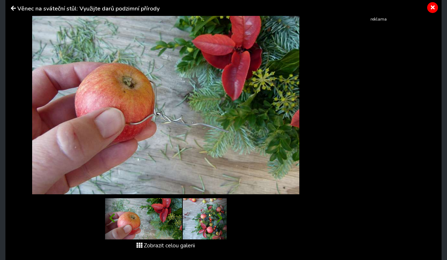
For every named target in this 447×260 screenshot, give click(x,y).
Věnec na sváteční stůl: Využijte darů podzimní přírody (88, 9)
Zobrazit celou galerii (165, 246)
